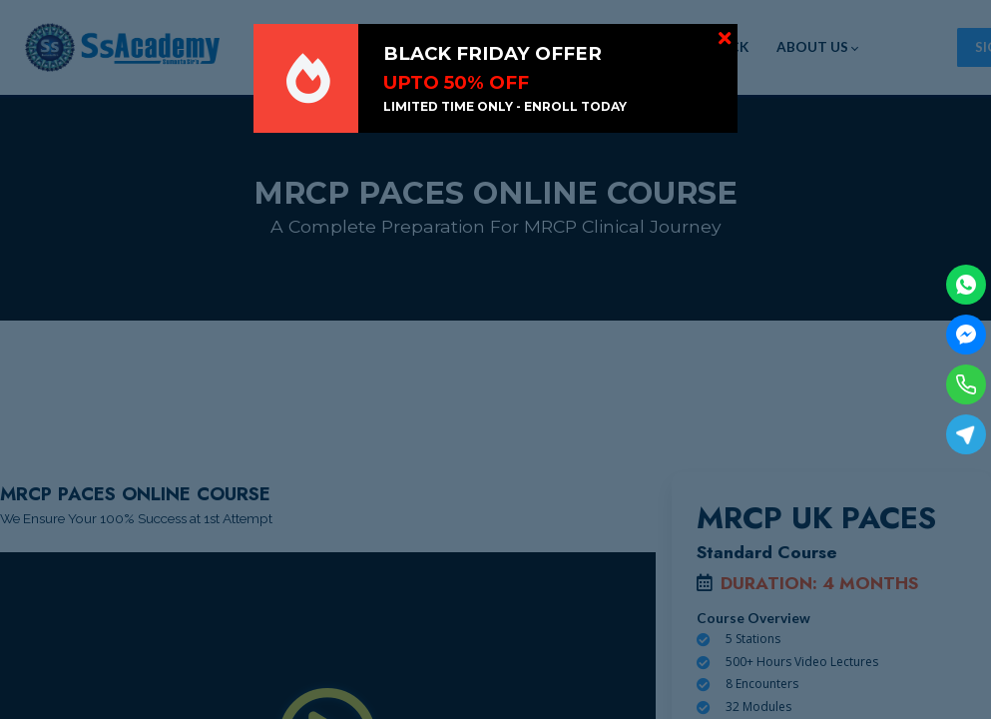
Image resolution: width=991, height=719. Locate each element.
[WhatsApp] (966, 285)
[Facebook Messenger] (966, 335)
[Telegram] (966, 434)
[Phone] (966, 384)
